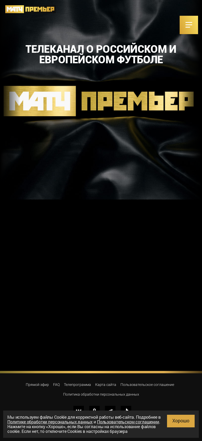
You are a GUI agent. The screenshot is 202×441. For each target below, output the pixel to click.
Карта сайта (105, 384)
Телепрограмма (77, 384)
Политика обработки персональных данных (101, 394)
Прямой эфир (37, 384)
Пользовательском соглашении (128, 421)
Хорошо (180, 420)
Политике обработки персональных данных (50, 421)
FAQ (56, 384)
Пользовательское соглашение (147, 384)
